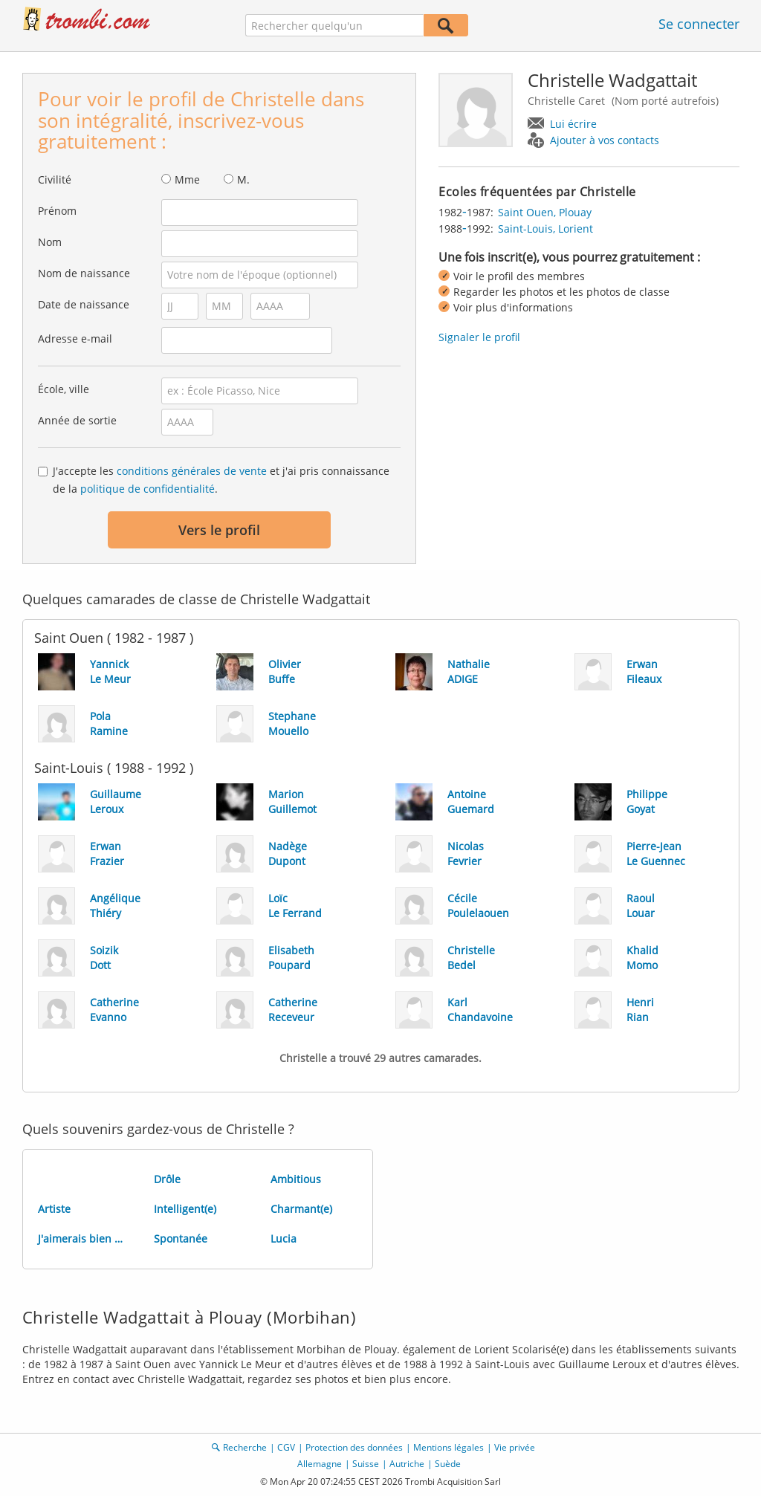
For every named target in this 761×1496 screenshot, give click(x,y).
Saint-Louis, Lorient (545, 228)
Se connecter (698, 24)
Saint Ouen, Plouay (545, 212)
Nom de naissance (84, 273)
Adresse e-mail (75, 338)
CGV (286, 1447)
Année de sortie (77, 420)
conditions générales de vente (192, 471)
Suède (448, 1463)
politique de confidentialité (147, 489)
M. (243, 179)
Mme (187, 179)
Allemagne (319, 1463)
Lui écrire (573, 124)
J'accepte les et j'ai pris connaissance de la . (221, 480)
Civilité (54, 179)
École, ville (63, 389)
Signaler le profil (479, 337)
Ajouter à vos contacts (604, 140)
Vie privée (514, 1447)
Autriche (406, 1463)
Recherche (245, 1447)
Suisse (365, 1463)
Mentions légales (448, 1447)
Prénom (57, 211)
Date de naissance (83, 304)
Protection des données (354, 1447)
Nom (50, 242)
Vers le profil (219, 530)
